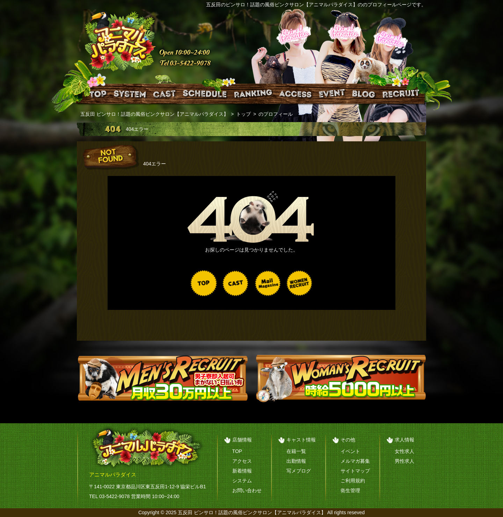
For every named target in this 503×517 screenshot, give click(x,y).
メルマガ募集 (355, 461)
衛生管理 (350, 490)
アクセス (242, 461)
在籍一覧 (296, 451)
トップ (243, 114)
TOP (237, 451)
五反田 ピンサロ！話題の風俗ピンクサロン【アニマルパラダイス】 (154, 114)
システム (242, 480)
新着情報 (242, 471)
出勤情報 (296, 461)
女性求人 (404, 451)
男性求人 (404, 461)
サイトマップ (355, 471)
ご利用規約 (353, 480)
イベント (350, 451)
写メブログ (298, 471)
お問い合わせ (247, 490)
